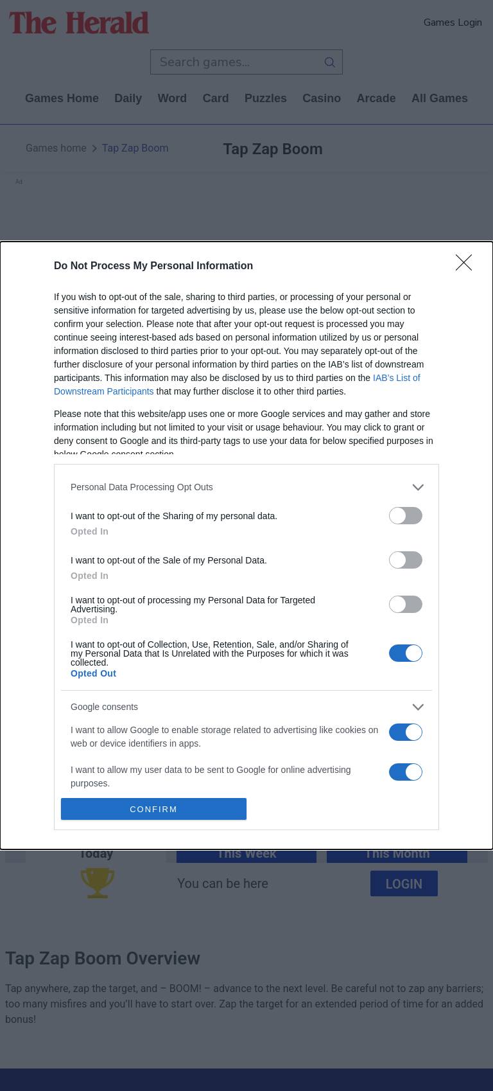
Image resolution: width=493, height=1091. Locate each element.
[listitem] (246, 487)
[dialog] (246, 545)
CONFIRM (154, 809)
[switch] (405, 515)
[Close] (468, 266)
